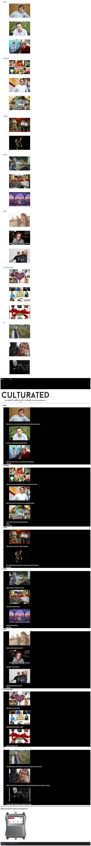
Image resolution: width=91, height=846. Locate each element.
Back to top (3, 844)
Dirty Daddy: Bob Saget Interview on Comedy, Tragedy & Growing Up (23, 152)
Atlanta (8, 113)
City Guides (6, 58)
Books (5, 1)
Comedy (5, 116)
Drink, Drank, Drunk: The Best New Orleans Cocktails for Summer (22, 76)
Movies (5, 154)
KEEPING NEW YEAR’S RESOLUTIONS (16, 303)
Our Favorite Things (8, 267)
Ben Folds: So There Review (13, 246)
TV (4, 322)
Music (4, 211)
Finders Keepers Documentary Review (15, 172)
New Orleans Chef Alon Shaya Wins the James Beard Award (20, 94)
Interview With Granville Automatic (15, 229)
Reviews (8, 266)
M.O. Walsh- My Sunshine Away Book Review (17, 37)
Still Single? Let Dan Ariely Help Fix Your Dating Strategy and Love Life (23, 19)
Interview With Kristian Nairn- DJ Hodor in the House (19, 376)
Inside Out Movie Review (12, 208)
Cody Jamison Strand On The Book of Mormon (17, 134)
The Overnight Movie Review (13, 190)
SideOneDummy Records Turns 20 (14, 264)
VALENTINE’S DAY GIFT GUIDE (14, 285)
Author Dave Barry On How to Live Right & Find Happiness (20, 55)
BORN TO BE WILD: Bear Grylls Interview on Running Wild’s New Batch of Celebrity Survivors (29, 358)
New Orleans (9, 114)
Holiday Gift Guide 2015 (12, 321)
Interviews (8, 57)
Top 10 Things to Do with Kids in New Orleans (17, 112)
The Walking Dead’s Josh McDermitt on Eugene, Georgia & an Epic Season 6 (24, 340)
